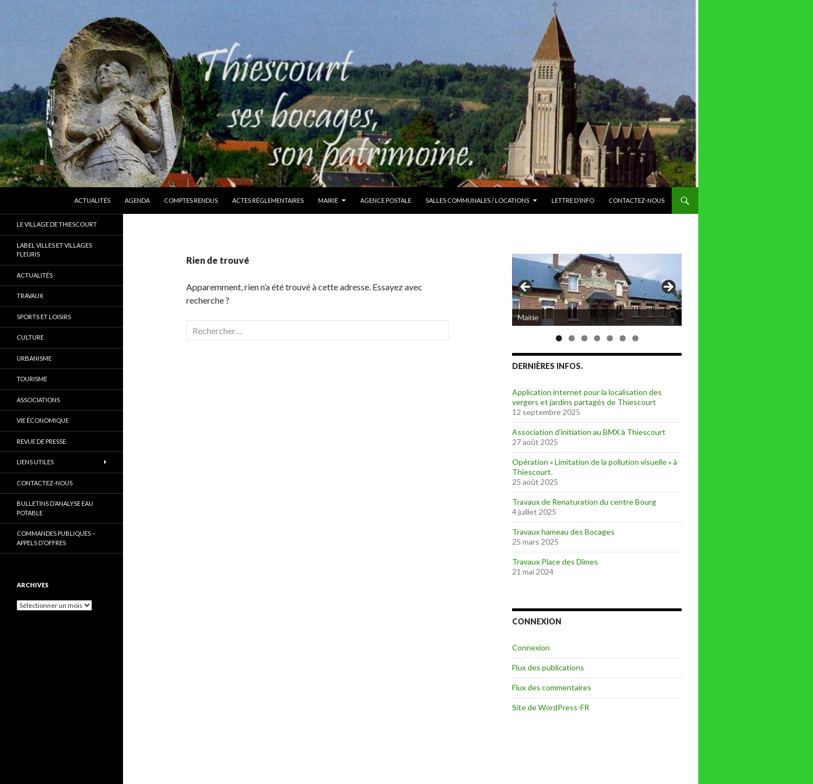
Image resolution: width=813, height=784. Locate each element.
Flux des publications (548, 667)
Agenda (137, 200)
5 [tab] (610, 338)
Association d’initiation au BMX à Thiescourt (589, 432)
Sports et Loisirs (44, 316)
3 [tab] (584, 338)
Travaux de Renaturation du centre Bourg (584, 501)
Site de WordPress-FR (550, 707)
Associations (38, 399)
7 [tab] (635, 338)
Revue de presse (41, 441)
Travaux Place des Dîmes (555, 561)
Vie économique (43, 420)
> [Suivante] (667, 287)
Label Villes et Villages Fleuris (54, 250)
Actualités (92, 200)
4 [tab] (597, 338)
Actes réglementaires (268, 200)
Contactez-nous (636, 200)
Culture (30, 337)
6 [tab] (623, 338)
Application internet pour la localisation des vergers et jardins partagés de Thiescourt (587, 397)
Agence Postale (385, 200)
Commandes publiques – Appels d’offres (56, 538)
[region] (597, 290)
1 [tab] (559, 338)
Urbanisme (34, 358)
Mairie (328, 200)
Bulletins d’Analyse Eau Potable (55, 508)
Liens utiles (35, 461)
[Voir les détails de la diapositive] (597, 290)
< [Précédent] (526, 287)
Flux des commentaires (551, 687)
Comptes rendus (191, 200)
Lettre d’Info (572, 200)
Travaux (30, 295)
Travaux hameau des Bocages (563, 531)
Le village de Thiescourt (57, 224)
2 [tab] (572, 338)
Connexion (531, 647)
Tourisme (32, 378)
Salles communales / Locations (477, 200)
